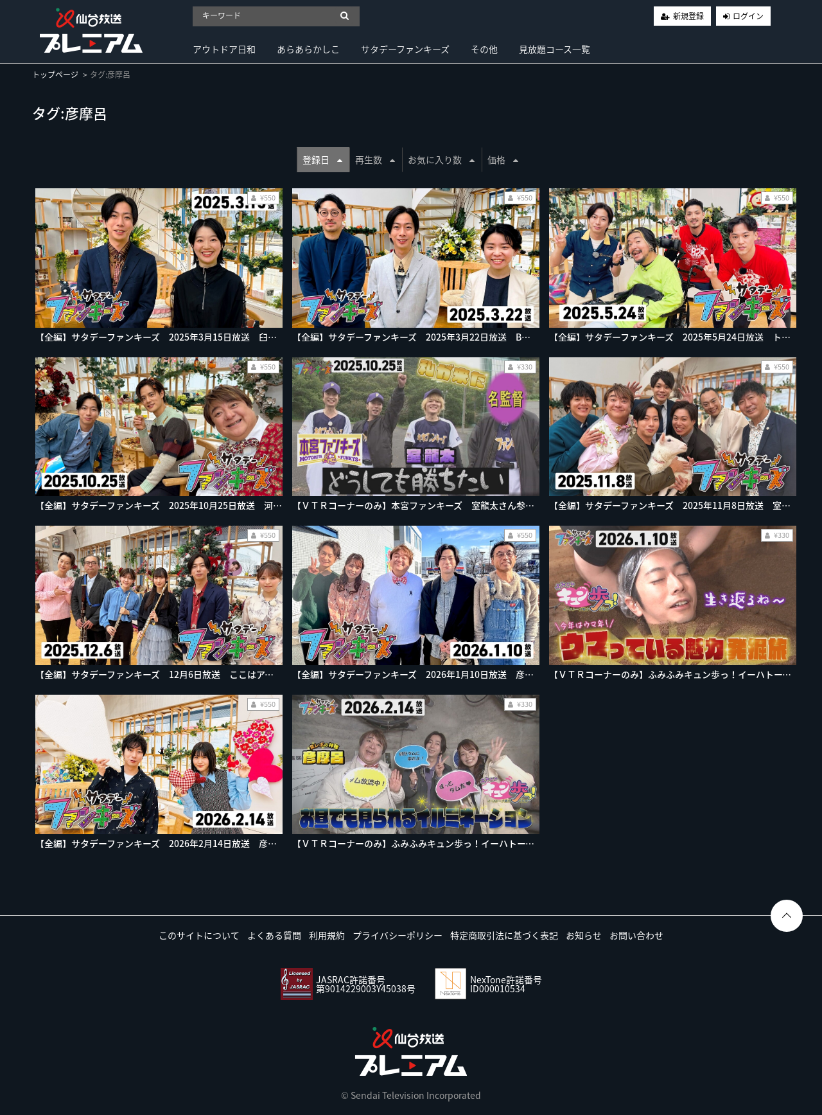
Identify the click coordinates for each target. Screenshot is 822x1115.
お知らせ (584, 935)
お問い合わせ (636, 935)
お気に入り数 (441, 159)
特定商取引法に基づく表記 (504, 935)
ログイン (748, 16)
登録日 (322, 159)
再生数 (375, 159)
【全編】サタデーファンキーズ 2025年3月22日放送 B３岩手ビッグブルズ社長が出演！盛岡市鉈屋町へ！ (510, 336)
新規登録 (688, 16)
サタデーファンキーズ (405, 48)
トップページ (55, 74)
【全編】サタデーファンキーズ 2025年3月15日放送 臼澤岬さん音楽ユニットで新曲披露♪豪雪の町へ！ (248, 336)
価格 (502, 159)
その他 (484, 48)
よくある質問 (274, 935)
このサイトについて (199, 935)
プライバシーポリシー (397, 935)
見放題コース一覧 (554, 48)
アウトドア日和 (224, 48)
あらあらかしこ (308, 48)
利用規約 (327, 935)
